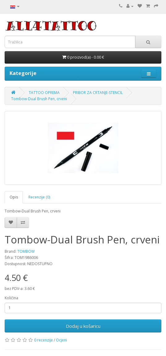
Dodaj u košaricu (83, 326)
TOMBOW (26, 251)
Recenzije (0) (39, 197)
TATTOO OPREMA (44, 92)
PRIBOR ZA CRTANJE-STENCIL (98, 92)
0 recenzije (43, 340)
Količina (11, 297)
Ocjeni (61, 340)
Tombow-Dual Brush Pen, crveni (39, 98)
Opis (14, 197)
